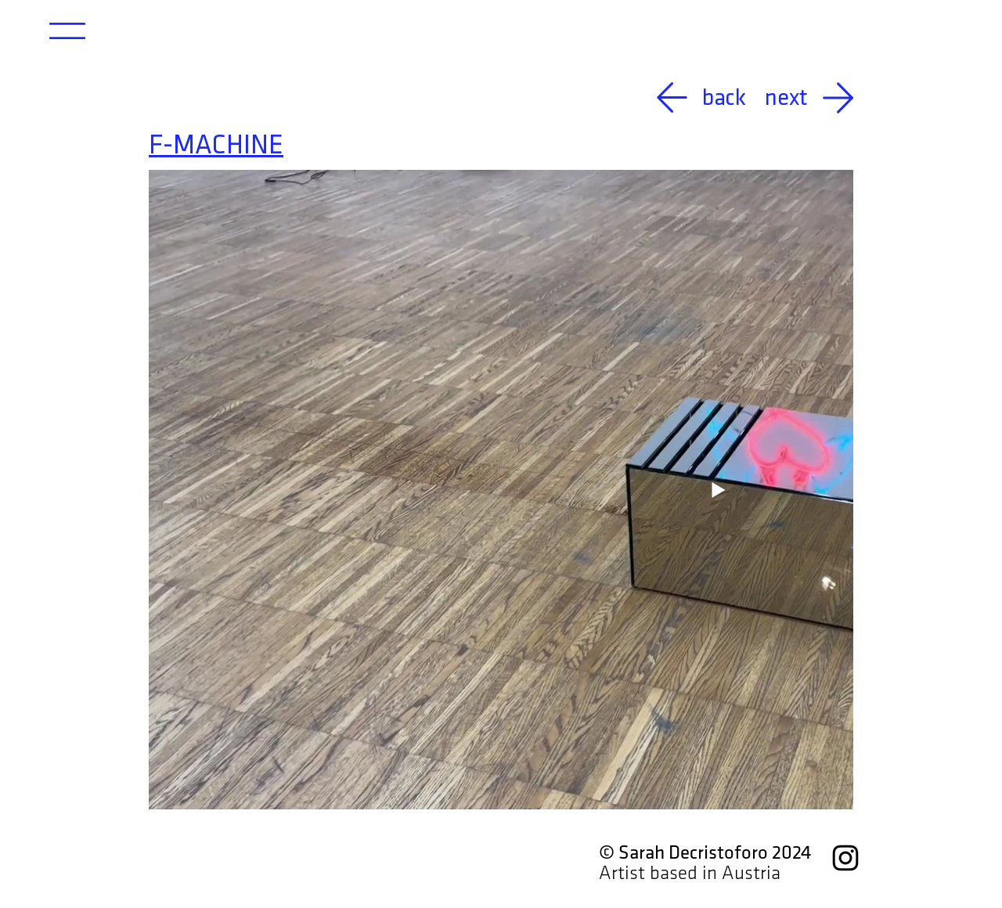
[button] (67, 31)
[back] (686, 97)
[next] (817, 97)
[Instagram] (845, 858)
